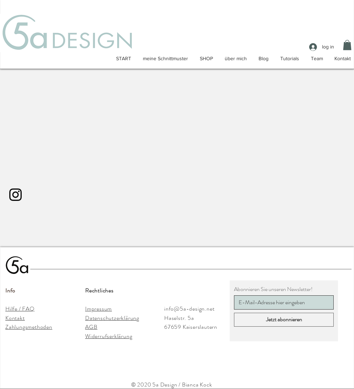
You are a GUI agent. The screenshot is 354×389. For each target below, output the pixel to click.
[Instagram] (15, 194)
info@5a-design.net (189, 309)
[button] (347, 45)
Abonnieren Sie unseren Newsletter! (273, 289)
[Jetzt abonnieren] (284, 320)
